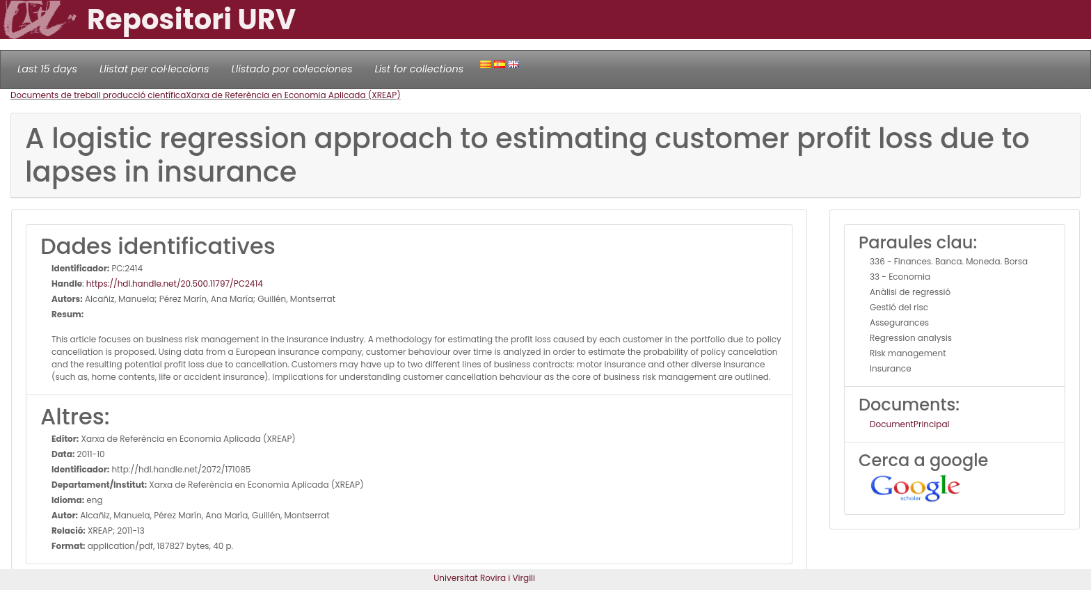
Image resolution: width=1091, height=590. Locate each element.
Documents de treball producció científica (98, 95)
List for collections (418, 69)
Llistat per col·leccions (154, 69)
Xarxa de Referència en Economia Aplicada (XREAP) (293, 95)
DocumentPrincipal (909, 424)
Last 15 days (47, 69)
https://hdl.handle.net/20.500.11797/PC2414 (174, 283)
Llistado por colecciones (292, 69)
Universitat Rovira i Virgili (484, 578)
